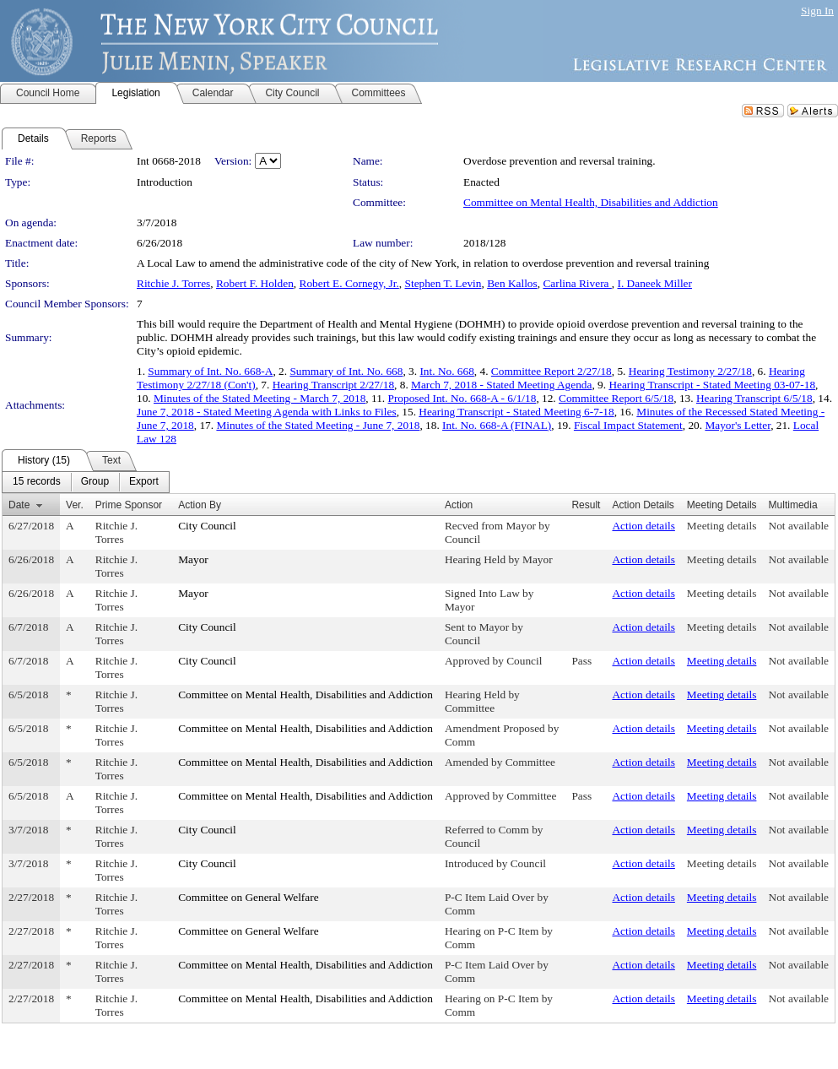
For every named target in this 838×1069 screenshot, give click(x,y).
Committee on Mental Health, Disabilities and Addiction (590, 202)
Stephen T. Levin (443, 283)
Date (19, 505)
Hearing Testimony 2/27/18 (690, 371)
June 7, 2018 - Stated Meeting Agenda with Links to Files (267, 411)
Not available (799, 525)
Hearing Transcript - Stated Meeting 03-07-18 (711, 384)
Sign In (817, 10)
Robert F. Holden (255, 283)
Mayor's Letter (737, 425)
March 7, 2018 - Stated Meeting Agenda (501, 384)
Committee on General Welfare (248, 897)
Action (459, 505)
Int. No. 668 (446, 371)
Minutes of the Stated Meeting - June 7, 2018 (317, 425)
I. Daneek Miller (655, 283)
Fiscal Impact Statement (628, 425)
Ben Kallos (512, 283)
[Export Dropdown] (144, 482)
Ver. (75, 505)
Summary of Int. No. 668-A (210, 371)
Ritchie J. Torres (173, 283)
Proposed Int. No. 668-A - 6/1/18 (462, 398)
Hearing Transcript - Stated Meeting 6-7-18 (516, 411)
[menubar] (86, 482)
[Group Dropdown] (95, 482)
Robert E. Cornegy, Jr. (349, 283)
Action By (199, 505)
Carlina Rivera (577, 283)
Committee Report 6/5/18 (616, 398)
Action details (643, 525)
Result (585, 505)
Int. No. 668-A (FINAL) (496, 425)
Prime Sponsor (128, 505)
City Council (207, 525)
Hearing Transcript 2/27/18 (333, 384)
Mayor (193, 559)
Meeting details (722, 525)
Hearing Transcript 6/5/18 (754, 398)
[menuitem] (37, 482)
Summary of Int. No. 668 (346, 371)
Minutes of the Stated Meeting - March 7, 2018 (259, 398)
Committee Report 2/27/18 (551, 371)
